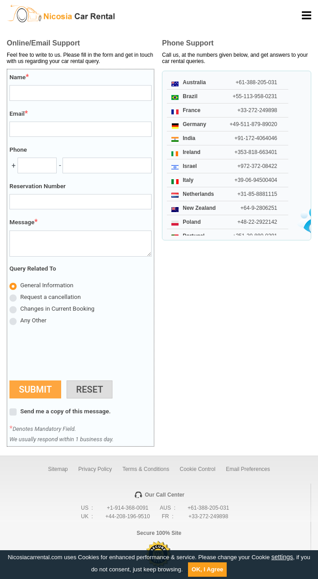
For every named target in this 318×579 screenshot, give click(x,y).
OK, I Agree (207, 569)
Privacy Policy (95, 469)
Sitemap (58, 469)
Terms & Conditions (145, 469)
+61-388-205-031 (208, 508)
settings (282, 557)
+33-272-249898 (208, 516)
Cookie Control (197, 469)
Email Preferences (248, 469)
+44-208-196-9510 (127, 516)
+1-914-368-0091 (127, 508)
